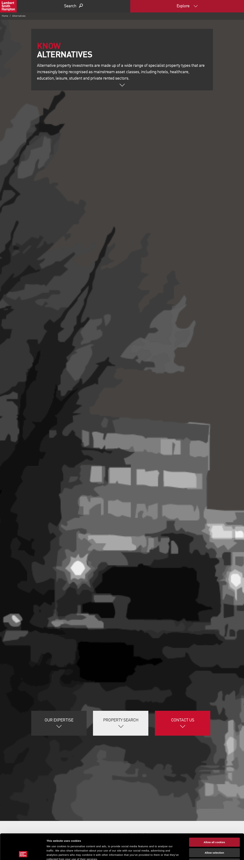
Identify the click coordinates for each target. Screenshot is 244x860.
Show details (186, 852)
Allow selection (214, 827)
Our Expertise (59, 720)
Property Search (121, 720)
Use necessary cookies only (214, 837)
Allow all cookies (214, 816)
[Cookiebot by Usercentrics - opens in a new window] (23, 853)
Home (5, 16)
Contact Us (182, 720)
